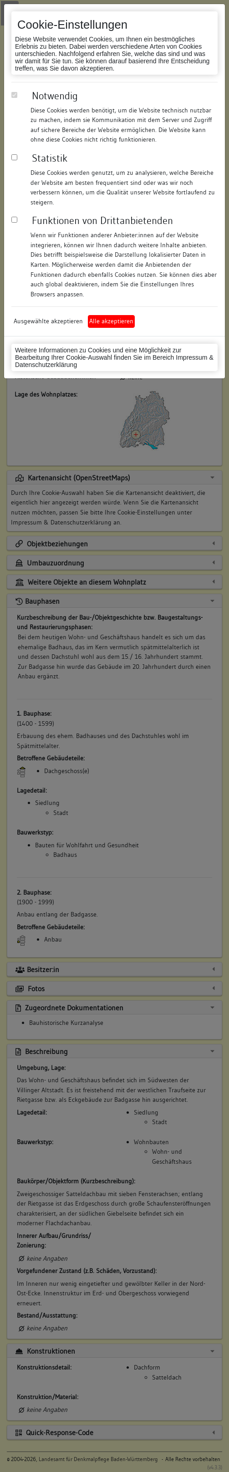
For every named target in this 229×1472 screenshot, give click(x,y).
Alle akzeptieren (111, 321)
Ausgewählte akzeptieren (48, 321)
